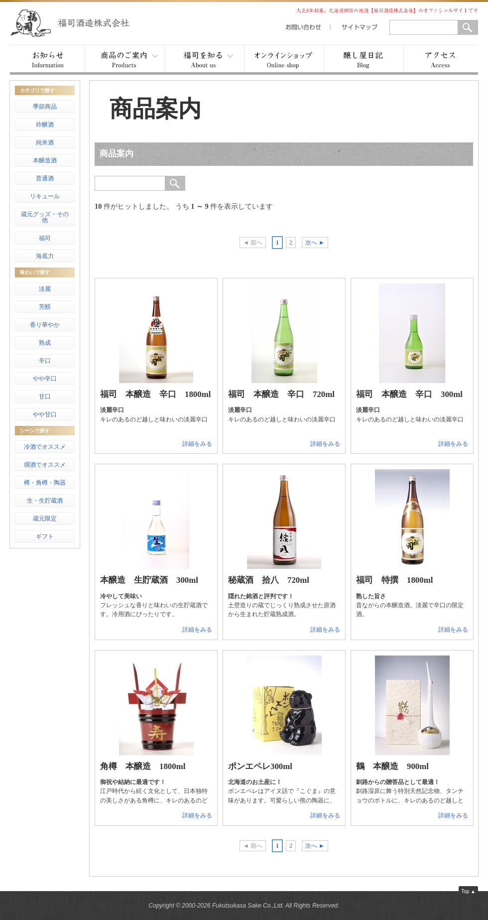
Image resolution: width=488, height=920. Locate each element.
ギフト (45, 536)
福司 (45, 238)
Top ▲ (468, 891)
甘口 (45, 396)
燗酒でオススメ (45, 464)
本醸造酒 (45, 160)
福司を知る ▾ (204, 60)
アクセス (440, 60)
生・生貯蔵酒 (45, 500)
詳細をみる (197, 444)
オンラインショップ (284, 60)
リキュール (45, 196)
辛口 (45, 360)
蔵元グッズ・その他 (45, 217)
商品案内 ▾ (124, 60)
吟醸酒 (45, 124)
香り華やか (45, 324)
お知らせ (47, 60)
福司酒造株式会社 (79, 22)
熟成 (45, 342)
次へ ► (315, 242)
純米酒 (45, 142)
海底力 (45, 256)
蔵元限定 (45, 518)
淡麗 (45, 288)
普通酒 (45, 178)
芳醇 (45, 306)
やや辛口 (45, 378)
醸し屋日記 (363, 60)
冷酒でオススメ (45, 446)
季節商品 (45, 106)
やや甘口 (45, 414)
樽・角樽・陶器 (45, 482)
